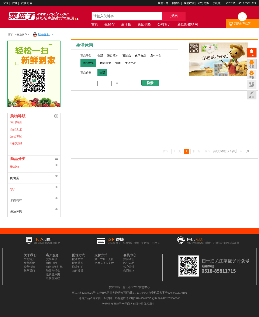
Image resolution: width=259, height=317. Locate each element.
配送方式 (77, 259)
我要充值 (26, 3)
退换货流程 (53, 278)
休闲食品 (140, 55)
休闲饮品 (88, 63)
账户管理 (128, 266)
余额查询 (128, 270)
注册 (15, 3)
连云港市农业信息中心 (136, 287)
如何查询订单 (54, 266)
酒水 (118, 63)
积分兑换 (204, 3)
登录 (6, 3)
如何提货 (77, 270)
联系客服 (44, 34)
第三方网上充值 (104, 259)
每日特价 (16, 122)
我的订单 (163, 3)
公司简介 (164, 24)
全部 (100, 55)
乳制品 (126, 55)
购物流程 (51, 263)
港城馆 (14, 166)
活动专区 (16, 136)
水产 (13, 189)
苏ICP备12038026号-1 (85, 292)
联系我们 (29, 270)
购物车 (176, 3)
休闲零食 (105, 63)
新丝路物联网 (187, 24)
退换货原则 (53, 274)
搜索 (174, 16)
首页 (94, 24)
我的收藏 (189, 3)
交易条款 (51, 259)
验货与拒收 (53, 270)
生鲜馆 (109, 24)
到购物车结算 (242, 23)
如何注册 (128, 259)
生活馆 (126, 24)
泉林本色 (155, 55)
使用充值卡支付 (104, 263)
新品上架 (16, 129)
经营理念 (29, 263)
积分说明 (128, 263)
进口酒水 (112, 55)
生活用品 (130, 63)
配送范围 (77, 263)
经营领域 (29, 266)
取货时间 (77, 266)
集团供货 (144, 24)
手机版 (217, 3)
